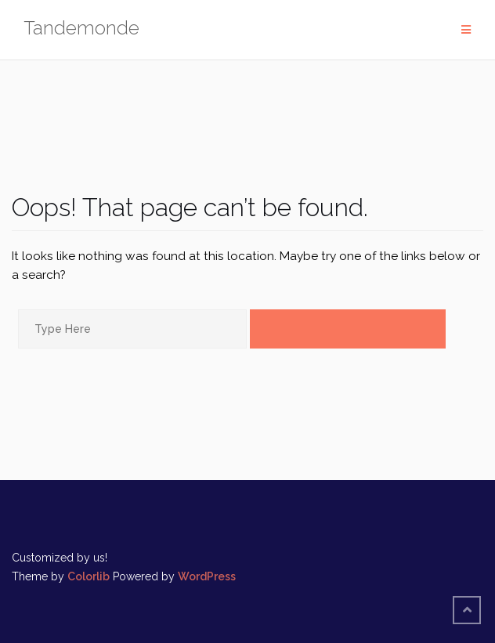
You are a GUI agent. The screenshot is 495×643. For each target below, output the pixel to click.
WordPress (207, 576)
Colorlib (88, 576)
